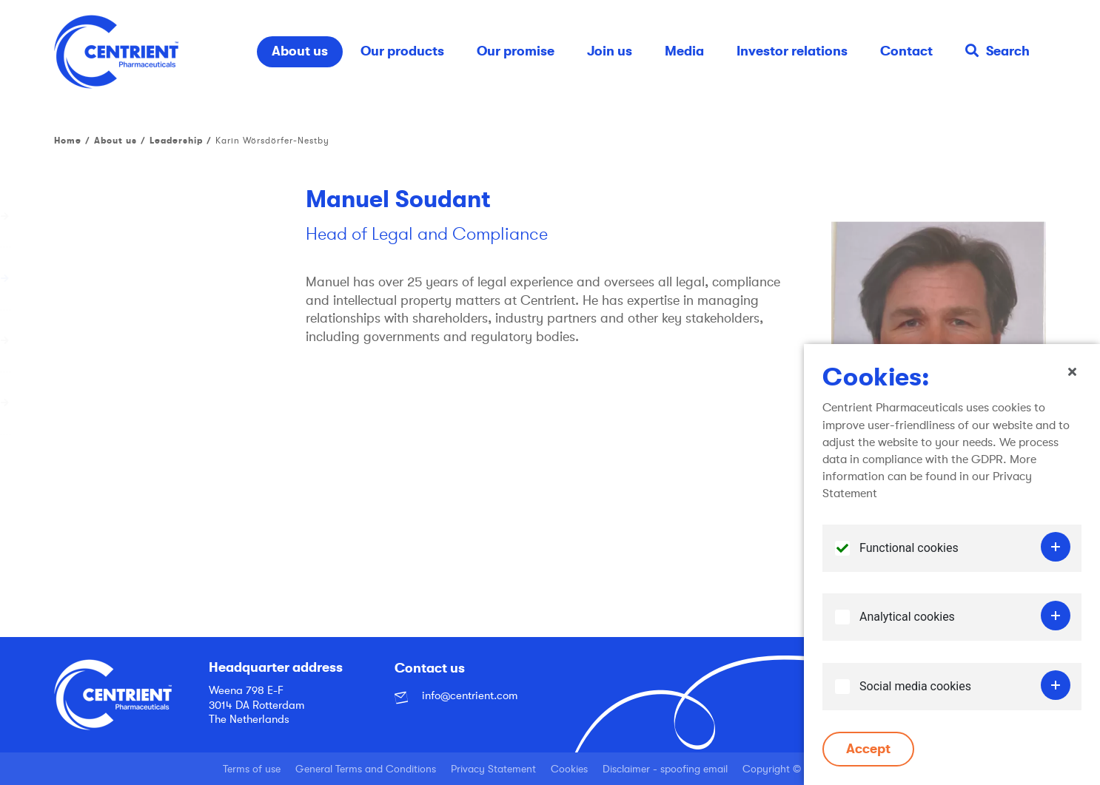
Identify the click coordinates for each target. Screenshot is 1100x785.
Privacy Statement (493, 769)
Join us (609, 51)
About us (300, 51)
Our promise (515, 51)
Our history (85, 216)
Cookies (569, 769)
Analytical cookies (907, 620)
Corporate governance (119, 402)
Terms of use (252, 769)
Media (684, 51)
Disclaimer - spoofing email (665, 769)
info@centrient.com (456, 696)
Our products (402, 51)
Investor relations (792, 51)
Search (997, 51)
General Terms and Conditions (365, 769)
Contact (906, 51)
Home (67, 140)
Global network (96, 340)
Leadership (176, 140)
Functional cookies (909, 551)
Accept (868, 751)
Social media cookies (915, 689)
